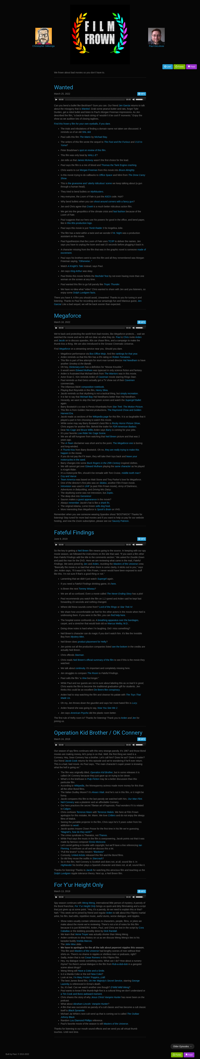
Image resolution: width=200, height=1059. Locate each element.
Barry (108, 430)
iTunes (179, 67)
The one (123, 443)
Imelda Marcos (84, 941)
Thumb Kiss (69, 449)
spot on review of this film (92, 150)
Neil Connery (67, 802)
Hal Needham (130, 360)
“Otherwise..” (85, 261)
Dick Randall (110, 931)
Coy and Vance (68, 476)
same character (123, 466)
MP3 (141, 94)
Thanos (103, 835)
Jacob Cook (71, 760)
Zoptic (110, 492)
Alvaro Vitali (98, 792)
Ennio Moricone (97, 842)
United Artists (78, 855)
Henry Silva (102, 390)
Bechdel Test (101, 276)
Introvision (66, 486)
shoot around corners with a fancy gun (113, 201)
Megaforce (67, 315)
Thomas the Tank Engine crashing (118, 165)
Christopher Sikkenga (43, 46)
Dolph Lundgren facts (84, 292)
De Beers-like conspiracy (107, 689)
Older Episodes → (182, 1046)
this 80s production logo (79, 223)
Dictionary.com (76, 367)
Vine (84, 678)
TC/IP (111, 241)
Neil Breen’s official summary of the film (93, 660)
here (113, 583)
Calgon (67, 808)
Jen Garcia (124, 105)
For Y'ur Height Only (78, 884)
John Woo (70, 944)
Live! (167, 67)
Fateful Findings (74, 532)
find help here (118, 615)
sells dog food (103, 506)
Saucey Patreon (120, 521)
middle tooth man (130, 473)
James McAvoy (85, 160)
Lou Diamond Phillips (81, 1020)
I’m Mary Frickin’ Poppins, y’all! (89, 977)
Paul (118, 337)
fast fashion (119, 211)
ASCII (108, 196)
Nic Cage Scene (91, 433)
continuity (80, 668)
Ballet (133, 400)
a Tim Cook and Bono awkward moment (81, 994)
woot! (76, 825)
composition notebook (92, 387)
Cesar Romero (92, 957)
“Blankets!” (98, 852)
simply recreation (129, 393)
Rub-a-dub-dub (120, 964)
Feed (191, 67)
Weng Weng (88, 903)
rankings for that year (126, 353)
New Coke (96, 974)
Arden (138, 337)
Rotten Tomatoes (121, 357)
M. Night (117, 233)
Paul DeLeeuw (156, 46)
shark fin (104, 502)
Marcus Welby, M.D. (118, 623)
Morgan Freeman (89, 170)
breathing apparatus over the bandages (118, 620)
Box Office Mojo (98, 353)
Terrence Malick (106, 812)
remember (74, 502)
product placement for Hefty (92, 641)
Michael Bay (100, 137)
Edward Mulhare (84, 370)
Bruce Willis (87, 430)
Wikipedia (79, 785)
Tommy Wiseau (87, 588)
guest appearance (87, 499)
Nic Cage (71, 430)
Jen (86, 564)
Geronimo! (85, 496)
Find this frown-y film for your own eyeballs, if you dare (82, 123)
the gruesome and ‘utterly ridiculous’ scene (90, 183)
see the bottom (119, 646)
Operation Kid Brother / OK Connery (98, 732)
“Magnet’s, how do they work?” (76, 832)
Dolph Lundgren (62, 873)
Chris (126, 337)
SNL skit (86, 132)
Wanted (63, 87)
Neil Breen (111, 436)
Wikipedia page (101, 416)
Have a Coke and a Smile (91, 970)
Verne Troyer (81, 934)
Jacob (62, 340)
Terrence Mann (84, 812)
